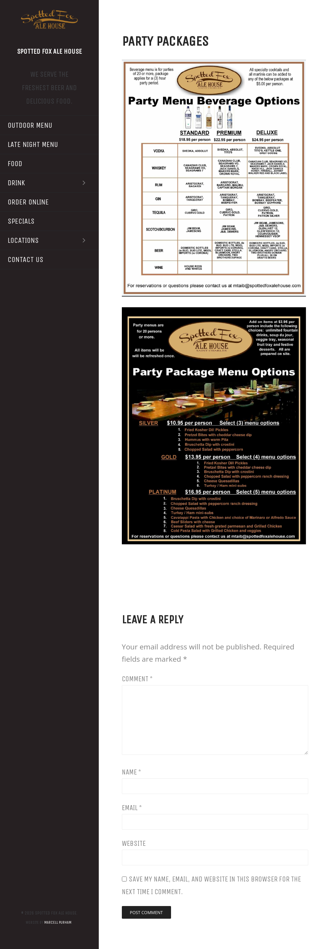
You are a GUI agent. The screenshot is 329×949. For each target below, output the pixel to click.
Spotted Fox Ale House (49, 51)
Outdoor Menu (30, 125)
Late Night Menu (33, 144)
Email (132, 808)
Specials (21, 221)
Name (131, 772)
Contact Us (25, 259)
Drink (49, 182)
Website (134, 843)
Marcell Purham (57, 922)
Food (15, 163)
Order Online (28, 202)
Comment (137, 679)
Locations (49, 240)
